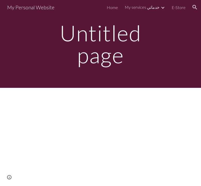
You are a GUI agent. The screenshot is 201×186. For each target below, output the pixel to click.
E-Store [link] (179, 7)
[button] (195, 7)
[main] (100, 44)
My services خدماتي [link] (142, 7)
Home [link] (112, 7)
